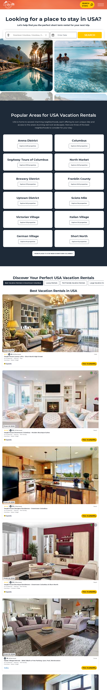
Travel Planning (55, 624)
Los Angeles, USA (44, 652)
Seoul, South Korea (62, 652)
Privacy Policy (94, 630)
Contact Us (93, 627)
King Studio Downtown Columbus (68, 426)
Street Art (70, 630)
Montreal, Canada (61, 655)
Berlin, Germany (95, 655)
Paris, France (8, 652)
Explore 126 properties (27, 222)
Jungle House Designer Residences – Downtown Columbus (25, 377)
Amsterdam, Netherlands (29, 655)
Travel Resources (55, 633)
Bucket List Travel (10, 633)
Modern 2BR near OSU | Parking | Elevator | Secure (74, 474)
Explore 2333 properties (28, 165)
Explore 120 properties (79, 222)
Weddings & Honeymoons (13, 627)
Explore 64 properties (27, 241)
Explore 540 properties (28, 203)
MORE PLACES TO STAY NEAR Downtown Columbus (53, 253)
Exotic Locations (9, 636)
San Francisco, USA (79, 655)
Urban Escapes (9, 630)
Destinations (53, 630)
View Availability (43, 336)
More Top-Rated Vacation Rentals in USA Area (53, 592)
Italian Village (14, 332)
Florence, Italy (94, 652)
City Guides (71, 624)
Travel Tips (71, 627)
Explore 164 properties (79, 203)
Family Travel (32, 624)
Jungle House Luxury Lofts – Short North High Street (23, 329)
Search (89, 35)
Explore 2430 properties (28, 146)
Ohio (57, 478)
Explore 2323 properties (79, 165)
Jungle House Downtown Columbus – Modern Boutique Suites (79, 329)
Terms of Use (94, 633)
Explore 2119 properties (28, 184)
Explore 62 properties (79, 241)
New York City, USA (10, 655)
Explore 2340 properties (79, 146)
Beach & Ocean (9, 624)
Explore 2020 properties (79, 184)
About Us (92, 624)
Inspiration (53, 627)
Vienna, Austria (43, 655)
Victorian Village (67, 381)
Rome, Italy (24, 652)
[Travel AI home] (16, 669)
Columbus (7, 332)
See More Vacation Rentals (53, 491)
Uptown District (67, 429)
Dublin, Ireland (77, 652)
